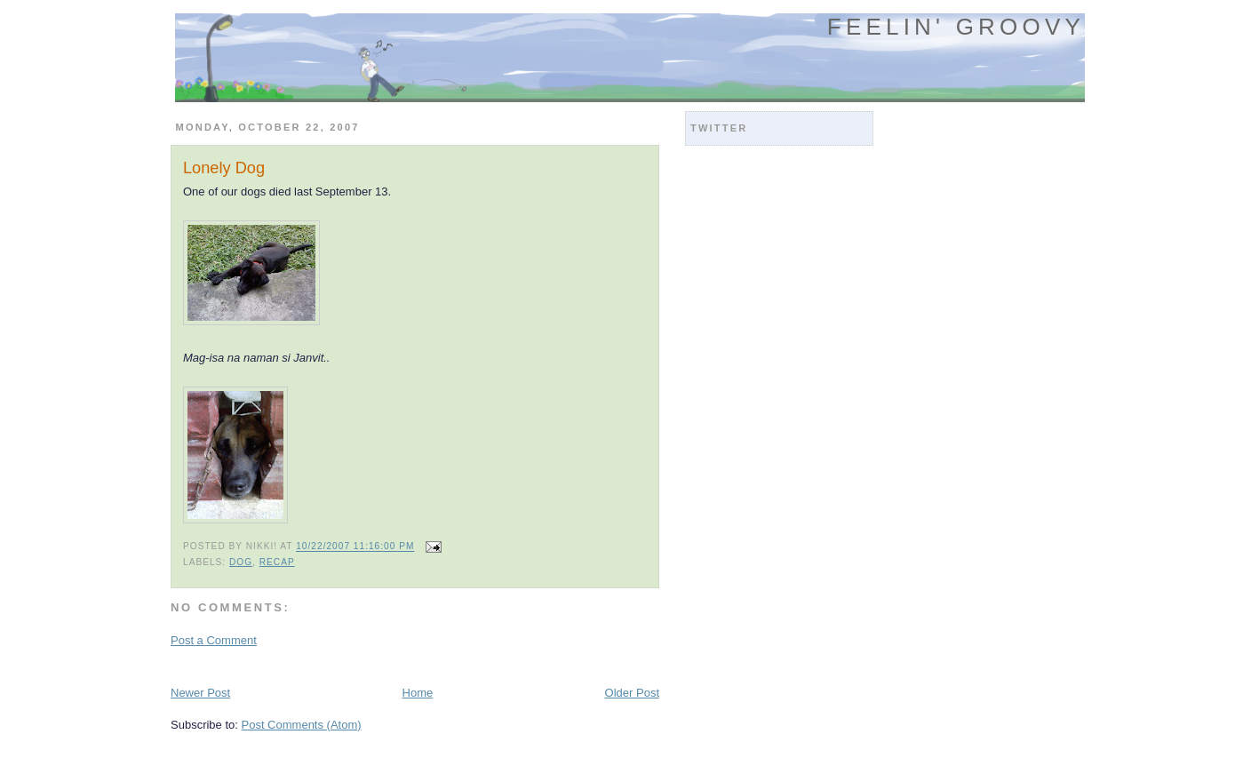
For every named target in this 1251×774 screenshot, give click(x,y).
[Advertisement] (378, 665)
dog (240, 562)
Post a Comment (214, 640)
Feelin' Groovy (956, 26)
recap (277, 562)
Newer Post (200, 692)
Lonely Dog (224, 168)
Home (418, 692)
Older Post (632, 692)
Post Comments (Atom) (302, 724)
